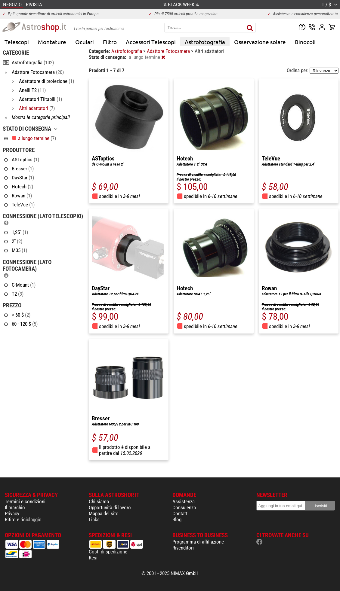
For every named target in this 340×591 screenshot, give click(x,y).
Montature (52, 41)
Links (94, 519)
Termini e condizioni (25, 501)
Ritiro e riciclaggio (23, 519)
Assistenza (183, 501)
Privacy (12, 513)
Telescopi (17, 41)
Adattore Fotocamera (169, 51)
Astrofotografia (205, 41)
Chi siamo (99, 501)
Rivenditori (183, 548)
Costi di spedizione (108, 552)
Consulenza (184, 507)
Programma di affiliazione (198, 542)
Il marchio (15, 507)
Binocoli (305, 41)
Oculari (84, 41)
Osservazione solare (260, 41)
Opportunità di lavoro (110, 507)
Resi (93, 558)
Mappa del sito (104, 513)
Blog (176, 519)
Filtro (110, 41)
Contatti (180, 513)
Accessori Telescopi (151, 41)
